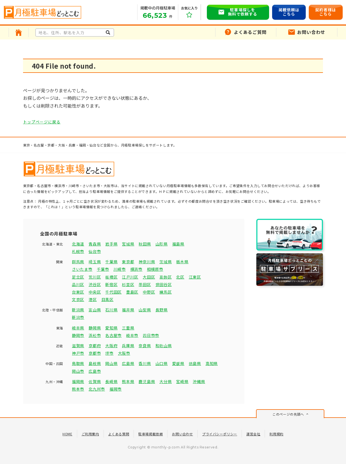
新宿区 (111, 284)
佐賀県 (95, 381)
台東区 (78, 292)
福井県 (128, 309)
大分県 (165, 381)
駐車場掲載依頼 (150, 433)
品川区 (78, 284)
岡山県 (111, 363)
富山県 (95, 309)
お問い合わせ (182, 433)
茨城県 (165, 261)
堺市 (109, 353)
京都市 (95, 353)
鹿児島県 (147, 381)
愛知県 (111, 328)
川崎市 (120, 269)
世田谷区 (164, 284)
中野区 (149, 292)
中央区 (95, 292)
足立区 (78, 277)
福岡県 (78, 381)
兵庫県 (128, 345)
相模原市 (155, 269)
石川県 (111, 309)
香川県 (145, 363)
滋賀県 (78, 345)
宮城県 (128, 244)
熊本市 (78, 389)
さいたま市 (82, 269)
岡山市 (78, 371)
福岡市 (115, 389)
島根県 (95, 363)
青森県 (95, 244)
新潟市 (78, 317)
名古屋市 (113, 335)
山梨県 (145, 309)
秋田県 (145, 244)
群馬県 (78, 261)
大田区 (149, 277)
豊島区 (132, 292)
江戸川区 (130, 277)
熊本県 (128, 381)
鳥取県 (78, 363)
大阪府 (111, 345)
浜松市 (95, 335)
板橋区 (111, 277)
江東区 (195, 277)
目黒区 (107, 299)
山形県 (162, 244)
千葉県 (111, 261)
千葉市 (103, 269)
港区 (93, 299)
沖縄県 (199, 381)
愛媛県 (178, 363)
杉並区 (128, 284)
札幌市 (78, 251)
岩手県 (111, 244)
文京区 (78, 299)
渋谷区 (95, 284)
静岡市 (78, 335)
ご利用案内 (90, 433)
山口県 (162, 363)
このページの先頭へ (288, 414)
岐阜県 (78, 328)
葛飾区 (165, 277)
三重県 (128, 328)
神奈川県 (147, 261)
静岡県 (95, 328)
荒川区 (95, 277)
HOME (67, 433)
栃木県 (182, 261)
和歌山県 (164, 345)
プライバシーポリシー (219, 433)
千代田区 (113, 292)
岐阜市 (132, 335)
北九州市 (97, 389)
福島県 (178, 244)
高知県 (211, 363)
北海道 (78, 244)
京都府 (95, 345)
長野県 (162, 309)
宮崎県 (182, 381)
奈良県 (145, 345)
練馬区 (165, 292)
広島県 (128, 363)
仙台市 (95, 251)
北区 (180, 277)
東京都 (128, 261)
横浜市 (136, 269)
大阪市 (124, 353)
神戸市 (78, 353)
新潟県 (78, 309)
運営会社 (253, 433)
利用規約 (276, 433)
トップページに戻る (42, 122)
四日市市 (151, 335)
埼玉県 (95, 261)
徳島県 (195, 363)
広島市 (95, 371)
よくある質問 (118, 433)
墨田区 (145, 284)
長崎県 (111, 381)
